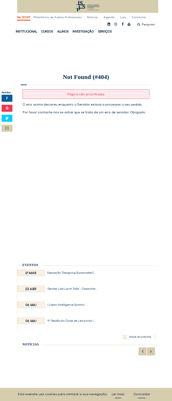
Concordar (141, 394)
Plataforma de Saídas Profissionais (58, 17)
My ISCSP (23, 17)
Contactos (139, 17)
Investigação (83, 31)
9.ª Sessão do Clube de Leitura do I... (71, 320)
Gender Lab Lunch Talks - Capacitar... (72, 288)
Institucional (26, 31)
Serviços (105, 31)
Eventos (30, 265)
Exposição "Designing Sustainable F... (71, 272)
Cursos (47, 31)
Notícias (92, 17)
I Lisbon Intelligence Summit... (66, 304)
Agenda (109, 17)
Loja (123, 17)
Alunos (63, 31)
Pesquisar (146, 24)
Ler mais (118, 394)
